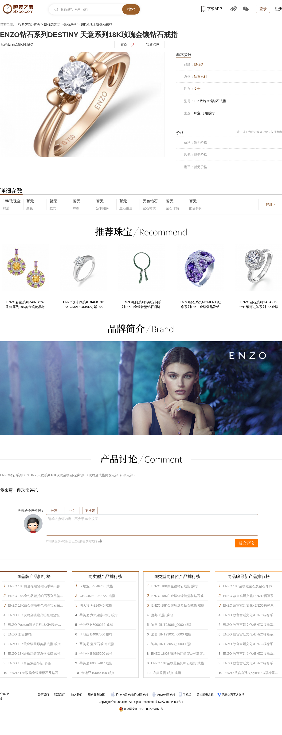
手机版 (185, 694)
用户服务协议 (96, 694)
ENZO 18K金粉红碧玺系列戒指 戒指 (34, 653)
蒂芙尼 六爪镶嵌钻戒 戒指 (98, 615)
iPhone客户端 (122, 694)
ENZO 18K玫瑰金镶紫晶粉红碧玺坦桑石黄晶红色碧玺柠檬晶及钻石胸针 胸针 (64, 615)
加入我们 (76, 694)
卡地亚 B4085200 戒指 (96, 653)
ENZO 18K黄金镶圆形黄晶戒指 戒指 (34, 644)
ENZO (198, 64)
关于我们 (43, 694)
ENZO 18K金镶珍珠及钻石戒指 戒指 (177, 605)
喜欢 (124, 44)
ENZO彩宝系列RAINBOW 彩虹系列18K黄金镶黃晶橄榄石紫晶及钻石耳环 (25, 304)
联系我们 (60, 694)
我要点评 (152, 44)
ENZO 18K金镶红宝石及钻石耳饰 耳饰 (251, 586)
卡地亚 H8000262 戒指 (96, 625)
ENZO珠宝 (52, 24)
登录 (263, 9)
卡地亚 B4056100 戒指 (98, 673)
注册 (278, 9)
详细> (270, 204)
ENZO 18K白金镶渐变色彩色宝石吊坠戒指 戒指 (43, 605)
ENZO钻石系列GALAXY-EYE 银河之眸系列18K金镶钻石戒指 (258, 304)
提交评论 (246, 543)
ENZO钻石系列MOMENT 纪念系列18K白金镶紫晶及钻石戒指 (200, 304)
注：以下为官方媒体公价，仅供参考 (259, 132)
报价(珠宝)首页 (29, 24)
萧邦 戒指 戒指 (162, 615)
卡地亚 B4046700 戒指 (96, 586)
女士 (197, 89)
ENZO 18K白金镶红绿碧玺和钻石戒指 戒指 (182, 596)
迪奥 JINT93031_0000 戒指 (171, 634)
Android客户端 (164, 694)
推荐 (54, 510)
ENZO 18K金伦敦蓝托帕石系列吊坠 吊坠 (38, 596)
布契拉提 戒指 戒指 (167, 673)
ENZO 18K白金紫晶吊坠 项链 (29, 663)
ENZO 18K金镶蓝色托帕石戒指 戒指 (177, 663)
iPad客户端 (141, 694)
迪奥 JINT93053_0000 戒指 (171, 644)
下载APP (211, 9)
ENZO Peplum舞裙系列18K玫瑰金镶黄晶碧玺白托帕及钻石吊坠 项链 (58, 625)
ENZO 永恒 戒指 (20, 634)
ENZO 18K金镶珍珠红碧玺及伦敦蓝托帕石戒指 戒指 (189, 653)
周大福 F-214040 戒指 (96, 605)
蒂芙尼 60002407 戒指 (95, 663)
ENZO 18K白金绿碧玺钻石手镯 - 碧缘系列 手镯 (42, 586)
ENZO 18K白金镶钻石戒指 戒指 (174, 586)
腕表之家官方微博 (233, 694)
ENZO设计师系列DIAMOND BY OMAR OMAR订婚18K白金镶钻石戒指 (83, 304)
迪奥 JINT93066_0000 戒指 (171, 625)
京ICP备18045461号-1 (169, 702)
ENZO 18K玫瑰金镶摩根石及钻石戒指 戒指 (41, 673)
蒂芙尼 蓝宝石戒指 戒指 (96, 644)
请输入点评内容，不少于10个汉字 (73, 519)
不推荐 (90, 510)
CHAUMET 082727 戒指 (97, 596)
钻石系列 (70, 24)
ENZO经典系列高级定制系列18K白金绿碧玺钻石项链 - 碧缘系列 (141, 304)
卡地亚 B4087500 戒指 (96, 634)
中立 (72, 510)
